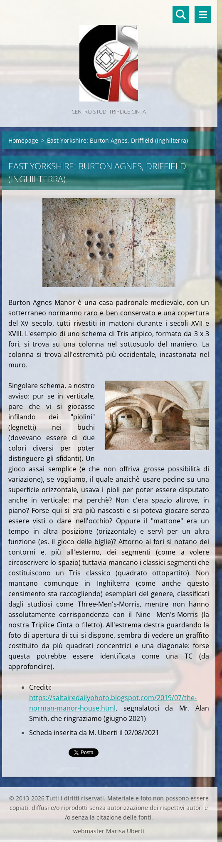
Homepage (23, 140)
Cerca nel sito (181, 14)
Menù (203, 14)
